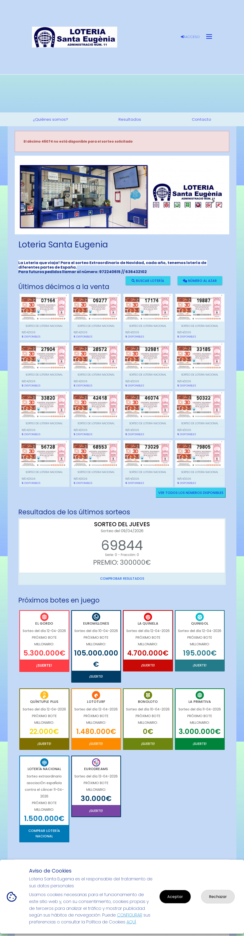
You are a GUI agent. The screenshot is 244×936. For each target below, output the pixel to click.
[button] (31, 201)
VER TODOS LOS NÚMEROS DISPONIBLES (190, 492)
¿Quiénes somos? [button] (50, 119)
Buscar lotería (148, 280)
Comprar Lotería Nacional (44, 833)
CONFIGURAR (129, 915)
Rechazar (218, 896)
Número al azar (200, 280)
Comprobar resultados (122, 578)
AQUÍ (131, 922)
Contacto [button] (201, 119)
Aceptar (175, 896)
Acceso (190, 36)
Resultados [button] (129, 119)
